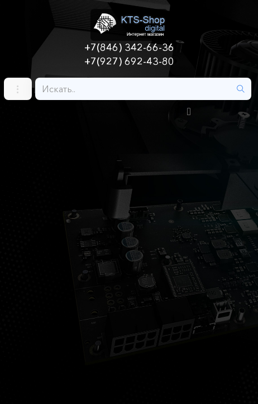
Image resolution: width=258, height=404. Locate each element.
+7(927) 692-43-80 (129, 61)
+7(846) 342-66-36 (129, 47)
